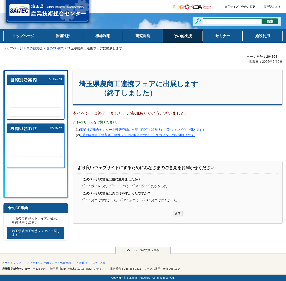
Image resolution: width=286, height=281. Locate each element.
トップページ (13, 48)
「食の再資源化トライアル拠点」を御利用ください (36, 220)
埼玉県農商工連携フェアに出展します (36, 233)
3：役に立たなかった (151, 186)
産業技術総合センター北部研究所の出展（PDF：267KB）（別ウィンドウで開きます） (143, 130)
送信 (178, 213)
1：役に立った (96, 186)
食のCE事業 (55, 48)
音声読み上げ (272, 6)
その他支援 (35, 48)
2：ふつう (121, 186)
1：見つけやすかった (101, 200)
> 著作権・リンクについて (93, 262)
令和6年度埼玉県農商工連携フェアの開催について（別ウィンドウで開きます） (137, 135)
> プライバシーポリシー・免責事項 (49, 262)
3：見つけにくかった (161, 200)
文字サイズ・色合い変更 (240, 6)
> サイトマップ (11, 262)
